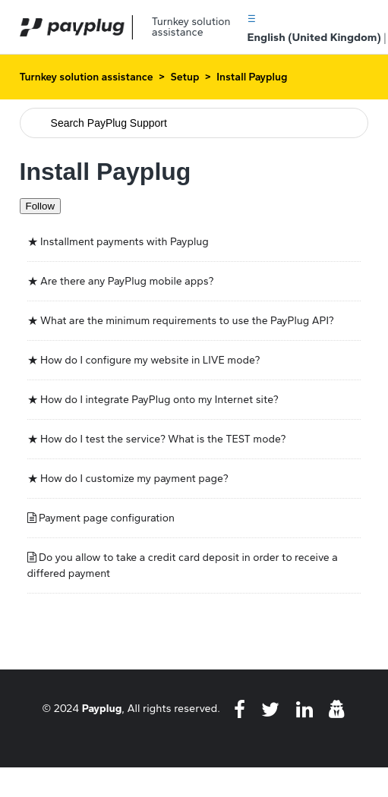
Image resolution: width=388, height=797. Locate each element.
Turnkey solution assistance (86, 77)
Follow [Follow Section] (40, 206)
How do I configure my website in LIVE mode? (150, 360)
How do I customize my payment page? (134, 478)
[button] (252, 18)
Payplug (102, 708)
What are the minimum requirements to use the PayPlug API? (187, 320)
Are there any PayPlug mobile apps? (126, 281)
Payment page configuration (107, 518)
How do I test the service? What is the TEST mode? (162, 439)
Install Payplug (251, 77)
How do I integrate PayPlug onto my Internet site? (159, 399)
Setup (184, 77)
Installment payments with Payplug (124, 241)
